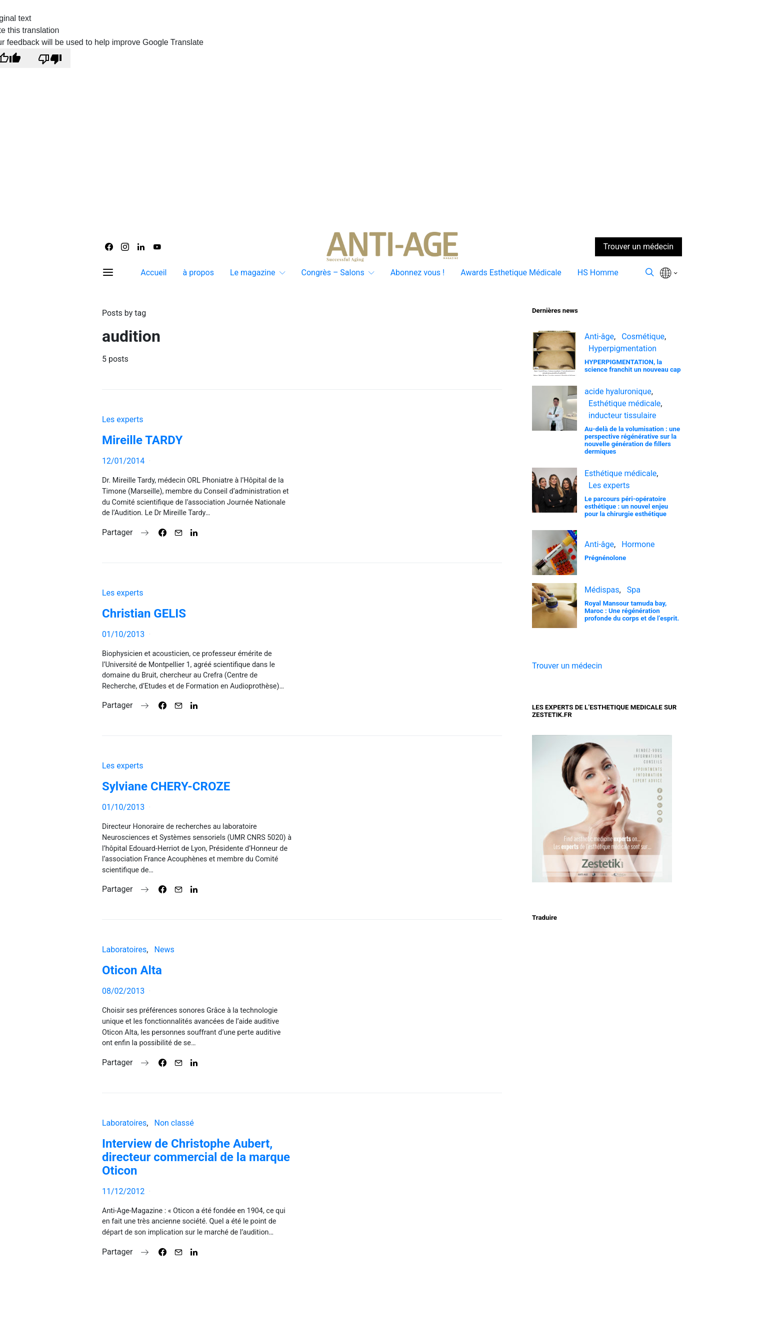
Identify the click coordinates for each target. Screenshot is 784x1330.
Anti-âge (599, 336)
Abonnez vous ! (417, 272)
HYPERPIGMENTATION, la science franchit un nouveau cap (632, 365)
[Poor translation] (50, 58)
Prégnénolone (605, 558)
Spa (633, 590)
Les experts (123, 419)
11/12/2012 (123, 1191)
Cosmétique (643, 336)
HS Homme (598, 272)
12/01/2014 (123, 461)
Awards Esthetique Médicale (511, 272)
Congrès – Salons (333, 272)
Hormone (638, 544)
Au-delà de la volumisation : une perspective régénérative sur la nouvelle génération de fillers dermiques (632, 440)
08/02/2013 (123, 991)
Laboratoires (124, 949)
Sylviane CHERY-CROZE (166, 786)
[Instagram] (125, 247)
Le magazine (253, 272)
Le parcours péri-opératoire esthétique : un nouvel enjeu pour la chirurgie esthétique (626, 506)
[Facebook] (109, 247)
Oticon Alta (132, 970)
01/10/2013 (123, 634)
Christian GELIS (144, 614)
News (164, 949)
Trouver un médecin (567, 665)
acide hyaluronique (618, 391)
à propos (198, 272)
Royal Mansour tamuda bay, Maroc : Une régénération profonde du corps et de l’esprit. (631, 611)
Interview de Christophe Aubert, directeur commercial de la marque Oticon (196, 1157)
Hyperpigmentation (622, 348)
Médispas (602, 590)
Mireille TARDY (142, 440)
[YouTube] (157, 247)
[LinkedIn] (141, 247)
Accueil (153, 272)
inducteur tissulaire (622, 415)
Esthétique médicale (624, 403)
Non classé (174, 1123)
